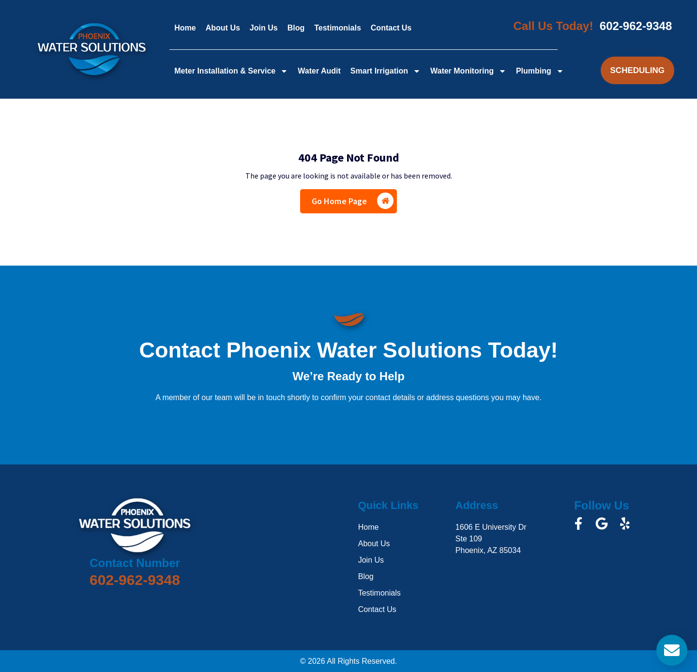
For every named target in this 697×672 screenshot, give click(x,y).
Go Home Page (353, 201)
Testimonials (337, 28)
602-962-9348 (636, 25)
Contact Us (391, 28)
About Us (223, 28)
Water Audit (319, 71)
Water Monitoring (468, 71)
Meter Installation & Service (231, 71)
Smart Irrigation (385, 71)
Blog (296, 28)
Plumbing (540, 71)
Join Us (264, 28)
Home (185, 28)
